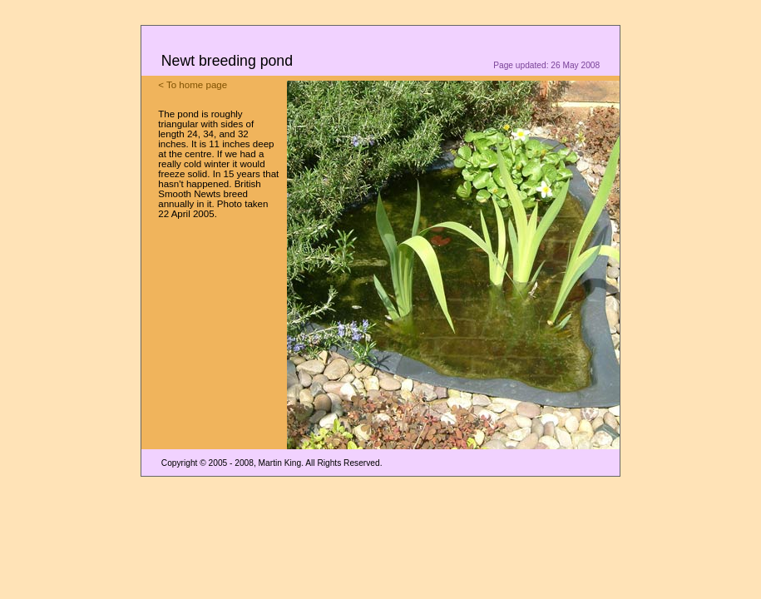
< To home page (192, 85)
